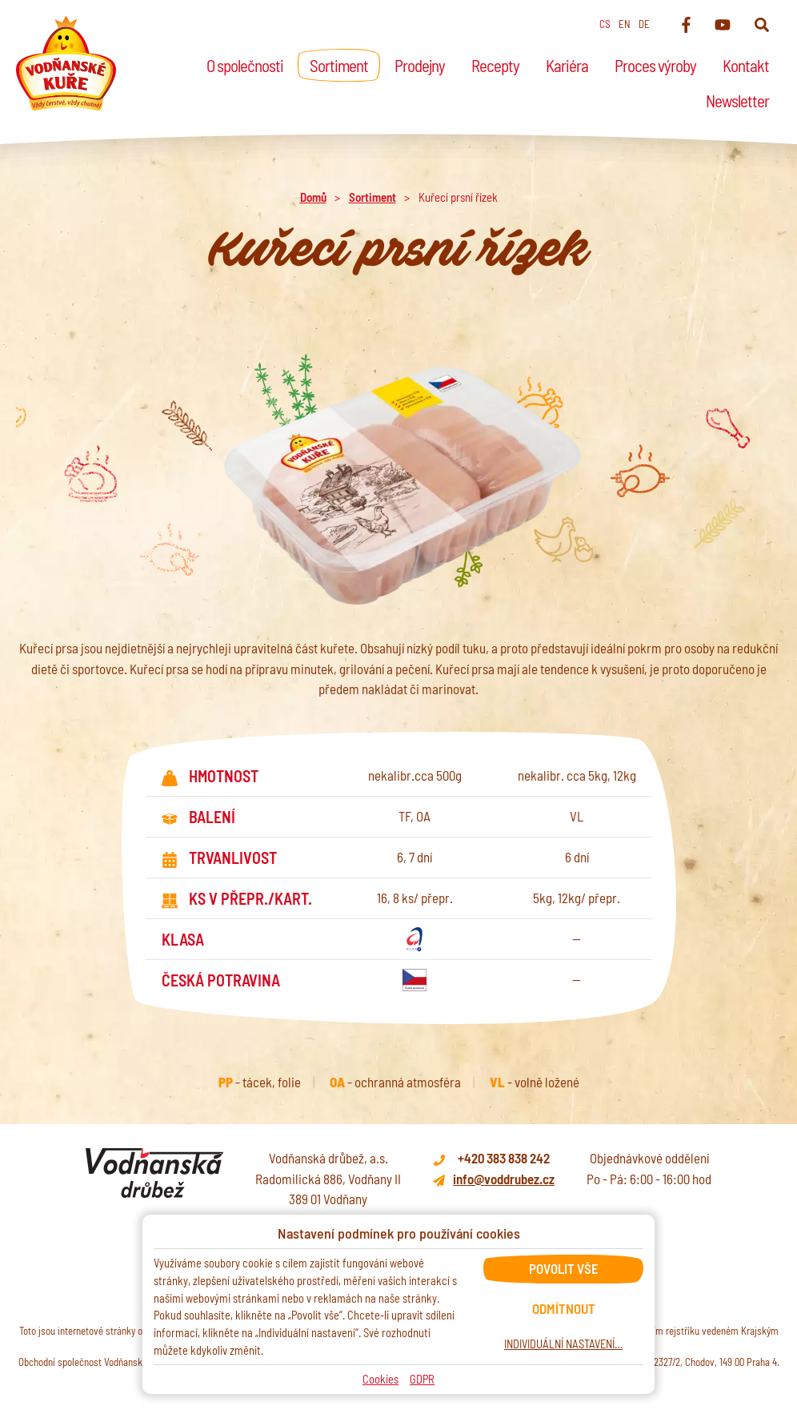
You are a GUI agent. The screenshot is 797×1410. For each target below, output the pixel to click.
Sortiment (372, 197)
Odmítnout (563, 1308)
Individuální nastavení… (563, 1344)
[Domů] (66, 63)
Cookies (380, 1379)
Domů (313, 197)
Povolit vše (564, 1268)
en (625, 24)
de (644, 24)
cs (605, 24)
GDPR (422, 1379)
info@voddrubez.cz (504, 1179)
